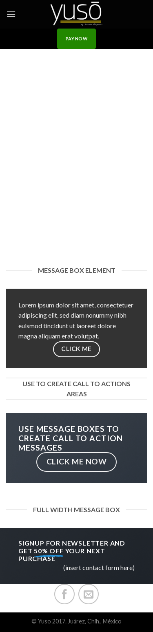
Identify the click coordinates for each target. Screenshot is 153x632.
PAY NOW (76, 38)
